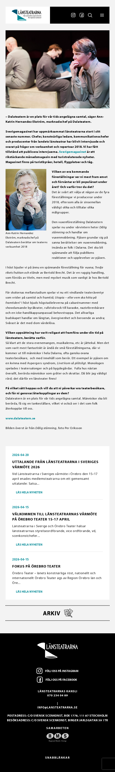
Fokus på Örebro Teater (36, 566)
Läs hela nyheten (29, 492)
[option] (57, 737)
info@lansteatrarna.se (57, 707)
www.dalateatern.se (20, 418)
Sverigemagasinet (72, 152)
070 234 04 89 (57, 695)
